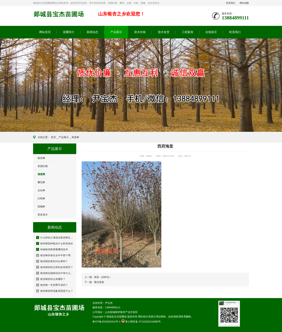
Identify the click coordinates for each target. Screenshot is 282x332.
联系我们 (230, 3)
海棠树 (75, 137)
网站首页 (45, 32)
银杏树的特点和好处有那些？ (54, 267)
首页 (53, 137)
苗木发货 (163, 32)
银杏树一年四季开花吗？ (52, 285)
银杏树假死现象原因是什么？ (54, 290)
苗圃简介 (68, 32)
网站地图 (244, 3)
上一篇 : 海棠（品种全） (98, 277)
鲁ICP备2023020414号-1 (106, 321)
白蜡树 (41, 198)
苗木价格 (140, 32)
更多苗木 (43, 214)
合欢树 (41, 190)
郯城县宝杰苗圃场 (60, 16)
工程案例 (187, 32)
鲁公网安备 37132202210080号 (143, 321)
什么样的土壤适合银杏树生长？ (55, 237)
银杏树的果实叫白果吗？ (52, 261)
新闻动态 (92, 32)
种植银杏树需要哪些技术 (52, 249)
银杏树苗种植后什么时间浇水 (54, 243)
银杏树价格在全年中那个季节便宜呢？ (55, 255)
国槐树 (41, 206)
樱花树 (41, 182)
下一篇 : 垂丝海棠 (94, 282)
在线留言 (211, 32)
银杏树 (41, 158)
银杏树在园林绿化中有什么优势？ (55, 273)
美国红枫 (43, 166)
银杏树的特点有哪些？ (50, 279)
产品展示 (116, 32)
